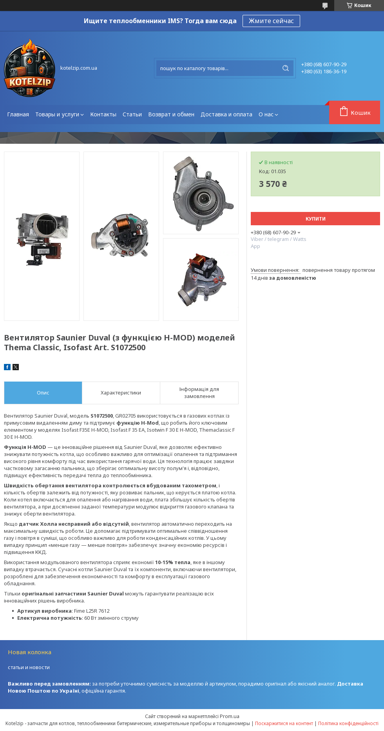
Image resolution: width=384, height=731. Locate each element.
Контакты (103, 114)
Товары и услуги (57, 114)
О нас (266, 114)
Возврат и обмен (171, 114)
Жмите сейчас (271, 20)
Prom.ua (229, 716)
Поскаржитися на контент (284, 723)
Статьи (132, 114)
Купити (316, 218)
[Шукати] (285, 68)
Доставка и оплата (226, 114)
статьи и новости (29, 667)
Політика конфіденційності (348, 723)
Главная (18, 114)
